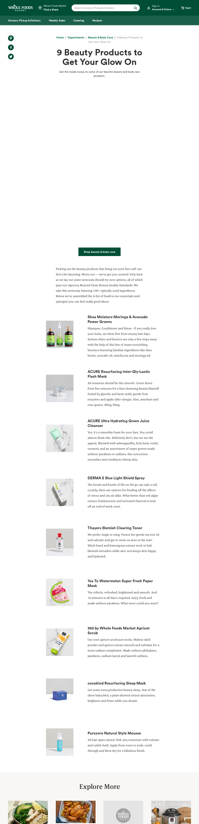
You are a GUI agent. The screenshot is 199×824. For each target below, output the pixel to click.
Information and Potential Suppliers (117, 767)
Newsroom (102, 779)
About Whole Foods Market (112, 748)
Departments (103, 761)
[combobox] (102, 8)
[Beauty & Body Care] (100, 37)
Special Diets (16, 785)
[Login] (161, 7)
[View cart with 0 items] (186, 8)
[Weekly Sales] (57, 20)
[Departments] (76, 37)
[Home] (60, 37)
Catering (13, 767)
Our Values (102, 755)
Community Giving (63, 761)
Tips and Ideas (17, 791)
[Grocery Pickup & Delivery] (24, 20)
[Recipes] (97, 20)
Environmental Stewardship (69, 767)
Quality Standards (63, 755)
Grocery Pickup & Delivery (24, 748)
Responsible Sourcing (65, 748)
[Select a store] (52, 8)
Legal (170, 812)
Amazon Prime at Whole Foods (27, 773)
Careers (100, 773)
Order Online (16, 798)
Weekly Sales (16, 761)
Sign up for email (173, 785)
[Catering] (78, 20)
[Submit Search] (135, 8)
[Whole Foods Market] (20, 8)
